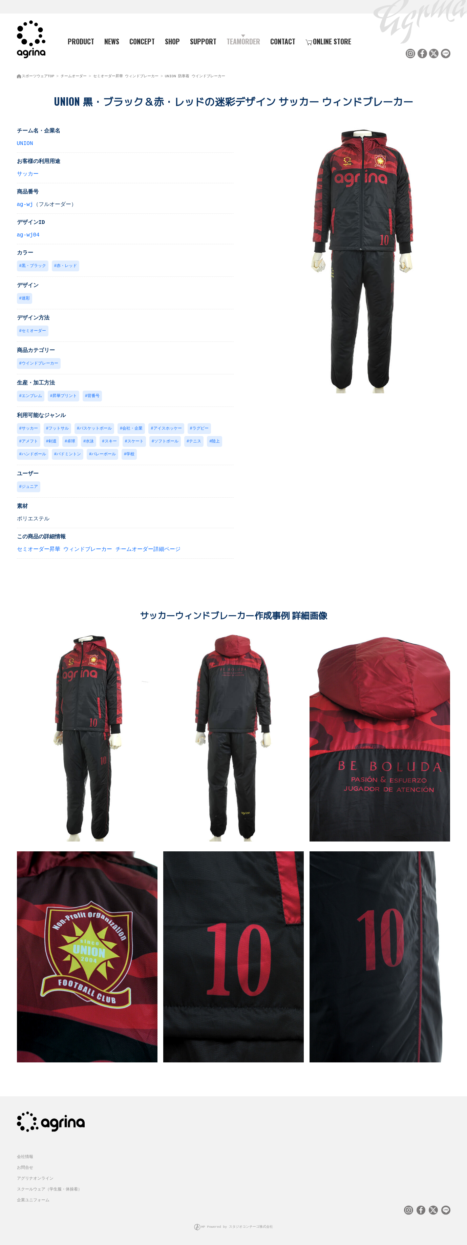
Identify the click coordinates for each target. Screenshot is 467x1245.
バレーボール (103, 455)
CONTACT (282, 41)
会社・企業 (132, 429)
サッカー (28, 173)
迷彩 (26, 297)
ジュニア (30, 488)
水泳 (90, 442)
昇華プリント (64, 396)
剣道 (52, 442)
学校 (130, 455)
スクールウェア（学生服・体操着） (49, 1189)
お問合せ (25, 1167)
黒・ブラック (34, 265)
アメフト (30, 442)
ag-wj (25, 203)
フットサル (58, 429)
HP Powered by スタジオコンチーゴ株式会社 (237, 1226)
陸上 (216, 442)
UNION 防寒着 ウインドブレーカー (195, 74)
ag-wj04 (28, 233)
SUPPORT (203, 41)
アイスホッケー (167, 429)
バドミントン (69, 455)
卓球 (71, 442)
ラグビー (200, 429)
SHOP (172, 41)
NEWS (111, 41)
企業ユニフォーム (33, 1200)
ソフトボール (166, 442)
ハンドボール (34, 455)
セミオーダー (34, 330)
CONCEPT (142, 41)
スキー (111, 442)
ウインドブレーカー (40, 363)
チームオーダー (74, 74)
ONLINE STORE (328, 41)
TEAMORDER (243, 41)
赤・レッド (67, 265)
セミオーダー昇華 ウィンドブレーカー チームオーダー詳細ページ (99, 551)
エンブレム (32, 396)
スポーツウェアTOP (38, 74)
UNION (25, 142)
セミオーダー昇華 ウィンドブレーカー (126, 74)
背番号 (93, 396)
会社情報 (25, 1157)
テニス (195, 442)
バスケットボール (95, 429)
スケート (135, 442)
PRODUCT (78, 41)
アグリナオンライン (35, 1178)
